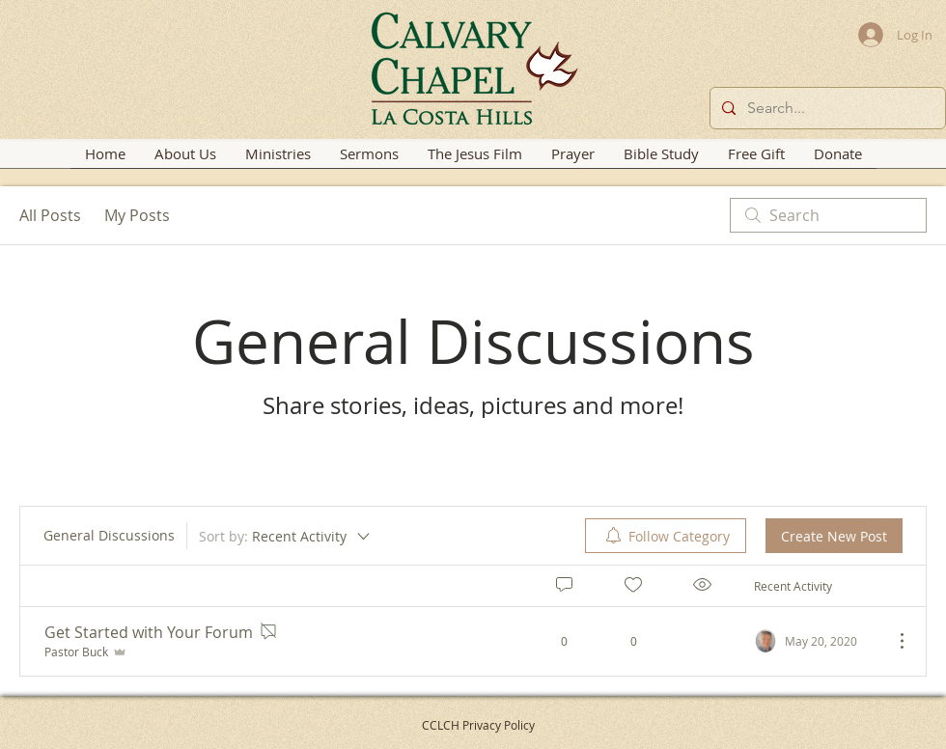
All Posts (50, 215)
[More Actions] (892, 640)
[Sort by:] (286, 535)
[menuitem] (665, 535)
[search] (828, 215)
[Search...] (825, 108)
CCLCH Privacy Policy (478, 725)
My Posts (137, 215)
